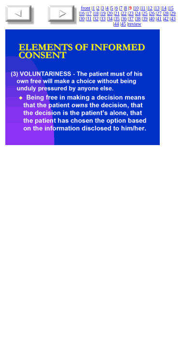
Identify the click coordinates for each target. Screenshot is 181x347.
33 (103, 18)
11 (143, 8)
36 (124, 18)
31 (89, 18)
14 (164, 8)
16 (82, 13)
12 (150, 8)
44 (116, 24)
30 (82, 18)
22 (124, 13)
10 (136, 8)
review (134, 24)
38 (138, 18)
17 (89, 13)
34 (110, 18)
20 (110, 13)
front (85, 8)
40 (152, 18)
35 (117, 18)
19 (103, 13)
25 (145, 13)
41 (159, 18)
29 (173, 13)
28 (166, 13)
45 (123, 24)
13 (156, 8)
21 (117, 13)
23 (131, 13)
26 (152, 13)
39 (145, 18)
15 (170, 8)
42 (166, 18)
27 (159, 13)
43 (173, 18)
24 (138, 13)
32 (96, 18)
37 (131, 18)
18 (96, 13)
